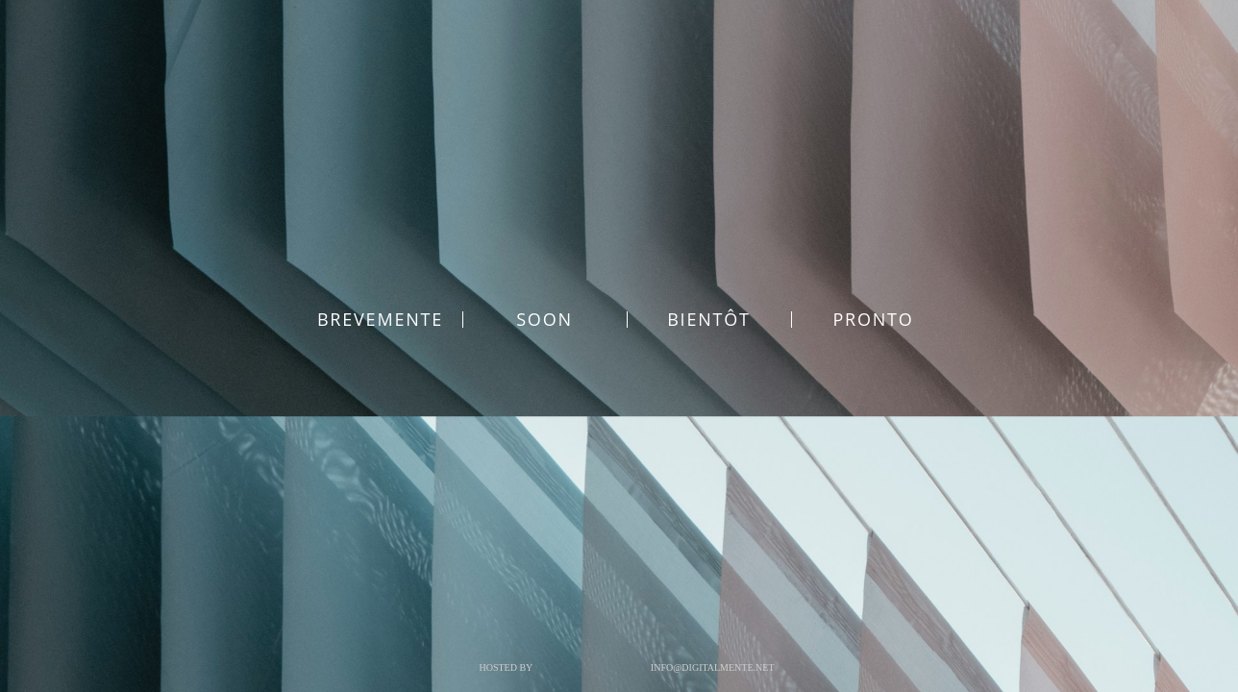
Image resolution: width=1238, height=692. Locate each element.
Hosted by (505, 667)
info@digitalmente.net (713, 667)
